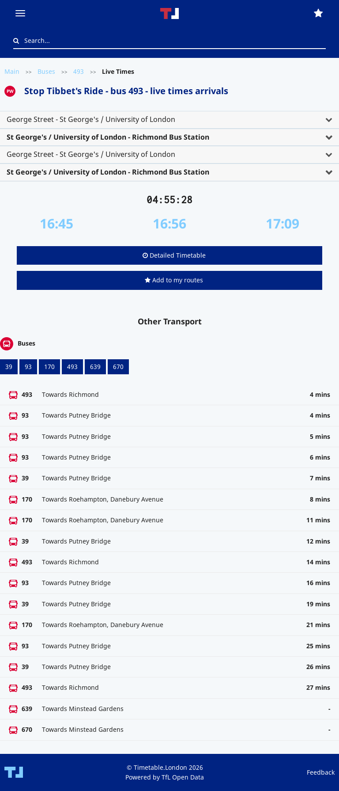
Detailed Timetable (174, 255)
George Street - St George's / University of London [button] (91, 119)
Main (11, 71)
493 (78, 71)
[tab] (169, 119)
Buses (46, 71)
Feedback (321, 772)
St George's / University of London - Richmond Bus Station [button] (108, 137)
